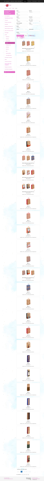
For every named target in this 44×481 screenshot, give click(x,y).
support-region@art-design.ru (36, 478)
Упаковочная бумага (8, 61)
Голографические (9, 55)
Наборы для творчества (9, 26)
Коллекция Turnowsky (8, 57)
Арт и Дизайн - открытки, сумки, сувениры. (13, 1)
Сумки (13, 8)
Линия (17, 10)
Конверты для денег (8, 22)
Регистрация (34, 1)
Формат (18, 26)
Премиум (7, 38)
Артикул (18, 29)
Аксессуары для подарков (8, 64)
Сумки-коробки (8, 53)
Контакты (29, 1)
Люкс (6, 51)
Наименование (31, 29)
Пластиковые (8, 40)
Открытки (6, 20)
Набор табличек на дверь (9, 28)
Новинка (18, 32)
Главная (6, 8)
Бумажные (7, 36)
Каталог (25, 1)
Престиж (7, 49)
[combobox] (22, 12)
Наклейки (6, 24)
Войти (39, 1)
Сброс (26, 35)
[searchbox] (22, 12)
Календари (6, 32)
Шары (6, 59)
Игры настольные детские (9, 30)
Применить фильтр (20, 35)
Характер (30, 10)
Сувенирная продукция (8, 69)
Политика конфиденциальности (8, 478)
